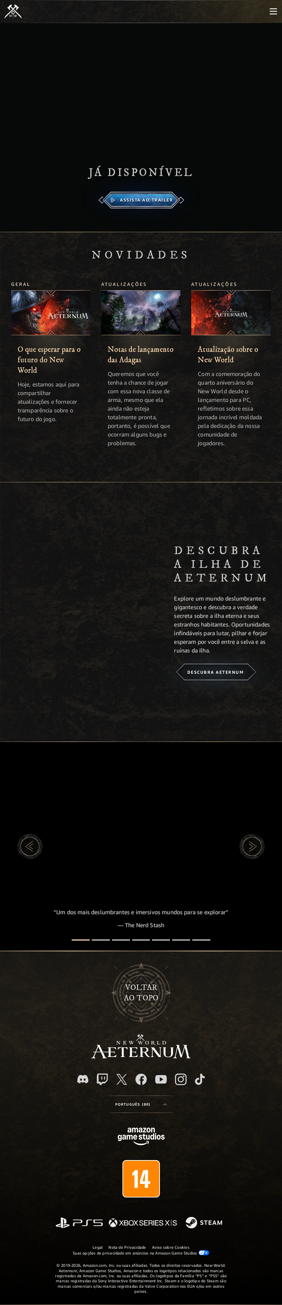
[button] (29, 846)
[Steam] (205, 1223)
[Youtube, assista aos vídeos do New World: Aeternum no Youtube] (161, 1079)
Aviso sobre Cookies (170, 1247)
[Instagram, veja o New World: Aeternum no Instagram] (181, 1079)
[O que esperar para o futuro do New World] (50, 312)
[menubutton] (273, 11)
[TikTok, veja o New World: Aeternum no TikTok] (200, 1079)
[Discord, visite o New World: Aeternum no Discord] (83, 1079)
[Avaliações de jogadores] (181, 940)
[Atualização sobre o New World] (230, 312)
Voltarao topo (141, 993)
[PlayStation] (79, 1223)
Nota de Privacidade (127, 1247)
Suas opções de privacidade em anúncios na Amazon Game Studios (141, 1252)
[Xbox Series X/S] (143, 1223)
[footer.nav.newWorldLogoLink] (141, 1056)
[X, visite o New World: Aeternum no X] (121, 1079)
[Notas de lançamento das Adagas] (140, 312)
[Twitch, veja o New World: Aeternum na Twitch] (102, 1079)
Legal (98, 1247)
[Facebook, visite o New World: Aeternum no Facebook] (141, 1079)
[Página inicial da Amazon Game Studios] (141, 1137)
